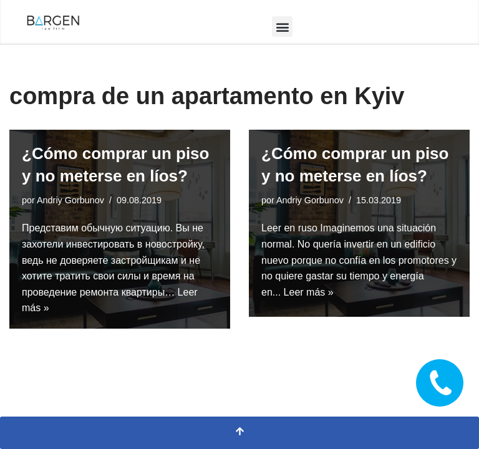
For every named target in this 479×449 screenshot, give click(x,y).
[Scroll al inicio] (239, 433)
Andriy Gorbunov (70, 200)
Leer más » (309, 292)
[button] (282, 26)
